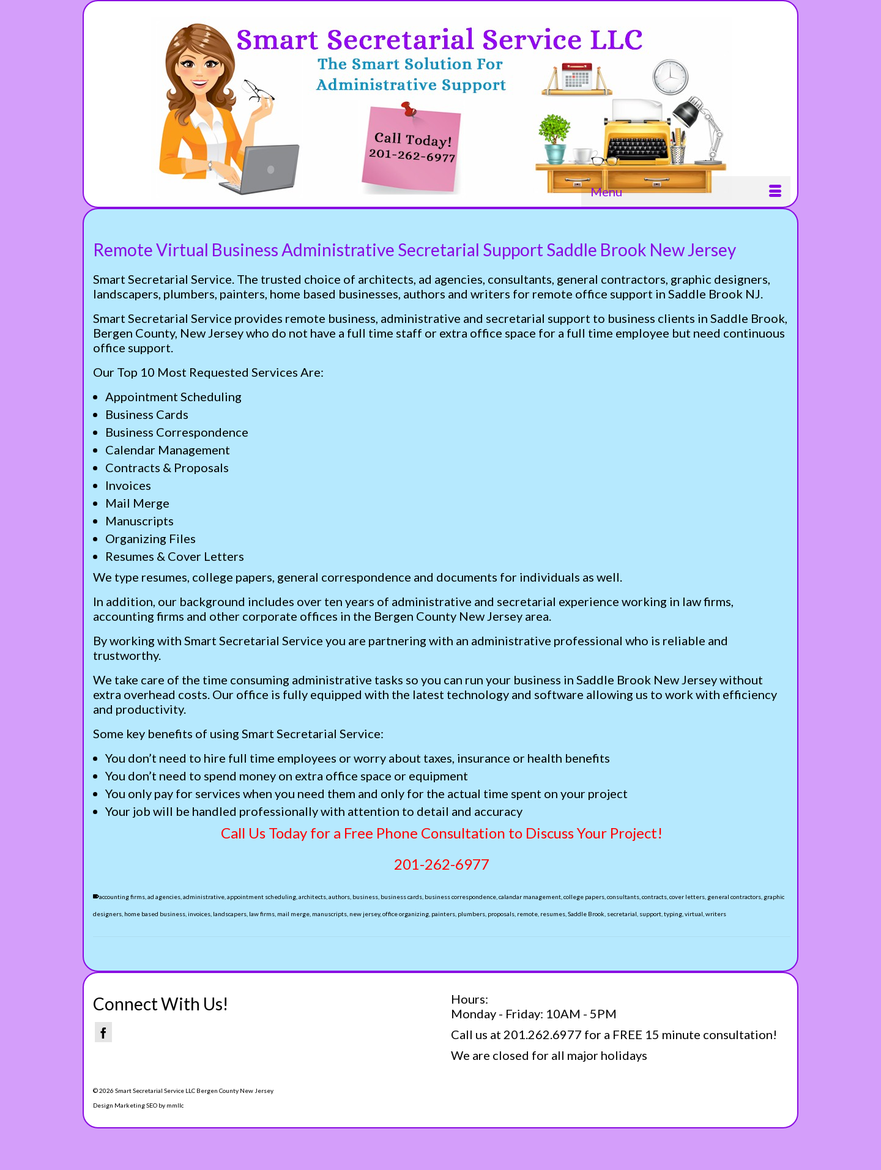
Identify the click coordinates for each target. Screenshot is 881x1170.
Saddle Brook (586, 913)
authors (339, 896)
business (365, 896)
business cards (401, 896)
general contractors (734, 896)
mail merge (293, 913)
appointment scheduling (261, 896)
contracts (654, 896)
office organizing (405, 913)
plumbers (471, 913)
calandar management (530, 896)
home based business (154, 913)
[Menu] (685, 191)
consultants (623, 896)
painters (443, 913)
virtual (694, 913)
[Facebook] (103, 1032)
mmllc (175, 1105)
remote (527, 913)
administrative (204, 896)
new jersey (364, 913)
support (650, 913)
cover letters (687, 896)
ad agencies (163, 896)
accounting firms (122, 896)
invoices (199, 913)
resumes (552, 913)
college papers (583, 896)
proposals (501, 913)
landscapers (230, 913)
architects (312, 896)
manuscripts (329, 913)
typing (673, 913)
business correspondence (460, 896)
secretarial (622, 913)
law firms (262, 913)
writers (715, 913)
